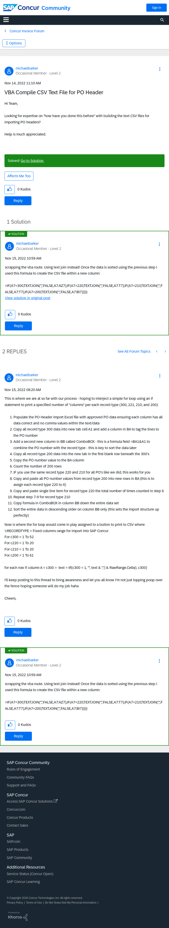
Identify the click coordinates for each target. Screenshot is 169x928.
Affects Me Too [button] (19, 176)
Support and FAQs (21, 785)
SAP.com (13, 841)
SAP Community (19, 858)
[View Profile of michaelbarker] (27, 68)
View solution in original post (27, 298)
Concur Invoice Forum (27, 31)
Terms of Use (34, 902)
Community (56, 8)
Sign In (156, 7)
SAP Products (17, 850)
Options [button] (15, 43)
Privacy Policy (15, 902)
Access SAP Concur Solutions (32, 801)
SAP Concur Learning (23, 882)
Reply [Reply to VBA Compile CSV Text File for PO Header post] (18, 201)
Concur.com (16, 809)
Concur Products (20, 817)
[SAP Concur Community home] (21, 7)
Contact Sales (17, 825)
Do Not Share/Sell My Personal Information (71, 902)
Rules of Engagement (23, 769)
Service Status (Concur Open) (30, 874)
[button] (160, 69)
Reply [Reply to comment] (18, 326)
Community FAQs (20, 777)
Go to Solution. (32, 161)
